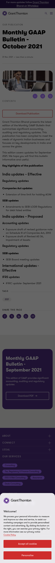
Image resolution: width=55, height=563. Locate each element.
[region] (27, 528)
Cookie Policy (10, 534)
